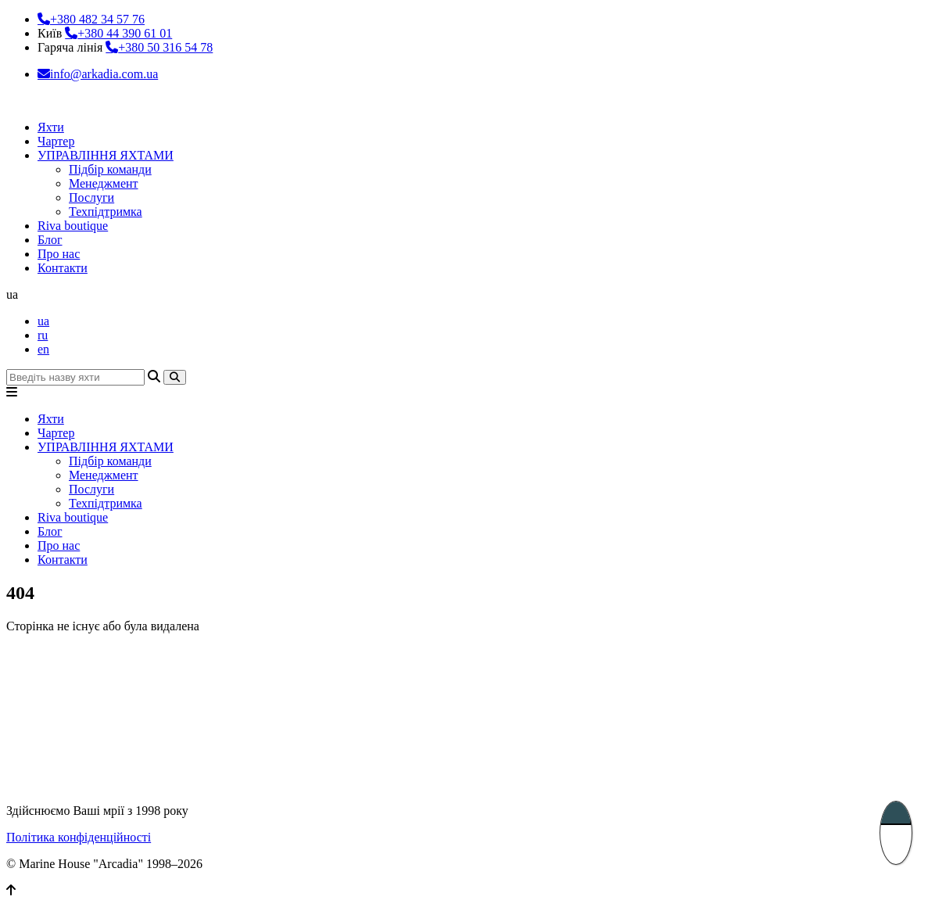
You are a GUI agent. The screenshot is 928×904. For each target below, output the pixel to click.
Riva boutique (73, 225)
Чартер (56, 141)
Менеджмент (103, 183)
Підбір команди (110, 169)
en (43, 349)
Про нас (59, 253)
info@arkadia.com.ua (104, 74)
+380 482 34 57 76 (97, 19)
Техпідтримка (105, 211)
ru (43, 335)
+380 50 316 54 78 (165, 47)
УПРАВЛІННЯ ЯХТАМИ (106, 155)
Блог (50, 239)
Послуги (91, 197)
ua (43, 321)
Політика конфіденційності (78, 837)
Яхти (51, 127)
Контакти (63, 267)
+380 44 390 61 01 (124, 33)
